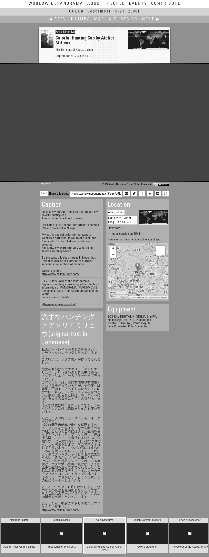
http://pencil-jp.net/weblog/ (59, 304)
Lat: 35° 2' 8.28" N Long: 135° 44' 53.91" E (122, 220)
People (116, 4)
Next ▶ (151, 19)
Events (138, 4)
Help (44, 193)
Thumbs (80, 19)
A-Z (113, 19)
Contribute (166, 4)
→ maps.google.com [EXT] (124, 234)
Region (129, 19)
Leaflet (133, 297)
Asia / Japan (116, 212)
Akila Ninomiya (65, 32)
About (95, 4)
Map (99, 19)
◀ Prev (57, 19)
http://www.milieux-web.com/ (60, 274)
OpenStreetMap (152, 297)
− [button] (113, 255)
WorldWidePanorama (56, 4)
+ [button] (113, 249)
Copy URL (114, 193)
